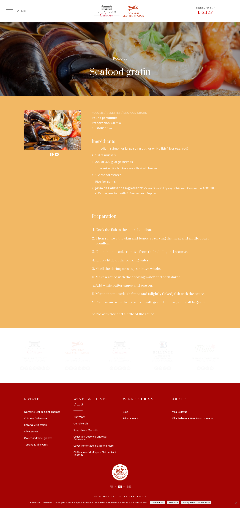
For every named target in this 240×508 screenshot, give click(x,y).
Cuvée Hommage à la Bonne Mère (93, 445)
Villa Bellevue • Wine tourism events (193, 418)
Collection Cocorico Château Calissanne (90, 438)
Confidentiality (133, 496)
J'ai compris (157, 502)
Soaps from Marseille (85, 430)
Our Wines (79, 417)
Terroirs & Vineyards (36, 444)
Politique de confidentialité (196, 502)
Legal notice (104, 496)
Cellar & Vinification (35, 425)
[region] (120, 355)
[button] (35, 355)
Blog (125, 412)
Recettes (113, 113)
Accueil (97, 113)
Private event (130, 418)
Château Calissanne (35, 418)
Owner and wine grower (38, 438)
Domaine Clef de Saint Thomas (42, 412)
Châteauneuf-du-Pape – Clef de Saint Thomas (94, 453)
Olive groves (31, 431)
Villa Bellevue (179, 412)
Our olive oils (80, 423)
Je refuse (173, 502)
